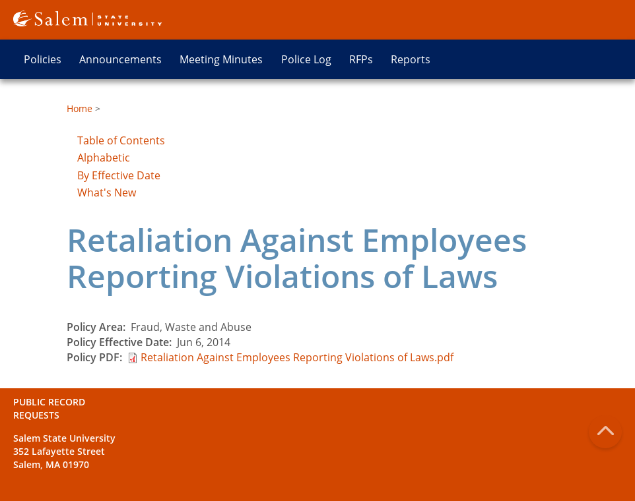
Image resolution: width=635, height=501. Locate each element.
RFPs (361, 59)
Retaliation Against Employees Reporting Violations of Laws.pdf (297, 357)
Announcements (120, 59)
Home (79, 108)
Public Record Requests (49, 408)
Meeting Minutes (221, 59)
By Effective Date (118, 175)
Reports (410, 59)
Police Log (306, 59)
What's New (106, 192)
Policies (42, 59)
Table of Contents (121, 140)
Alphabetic (103, 157)
